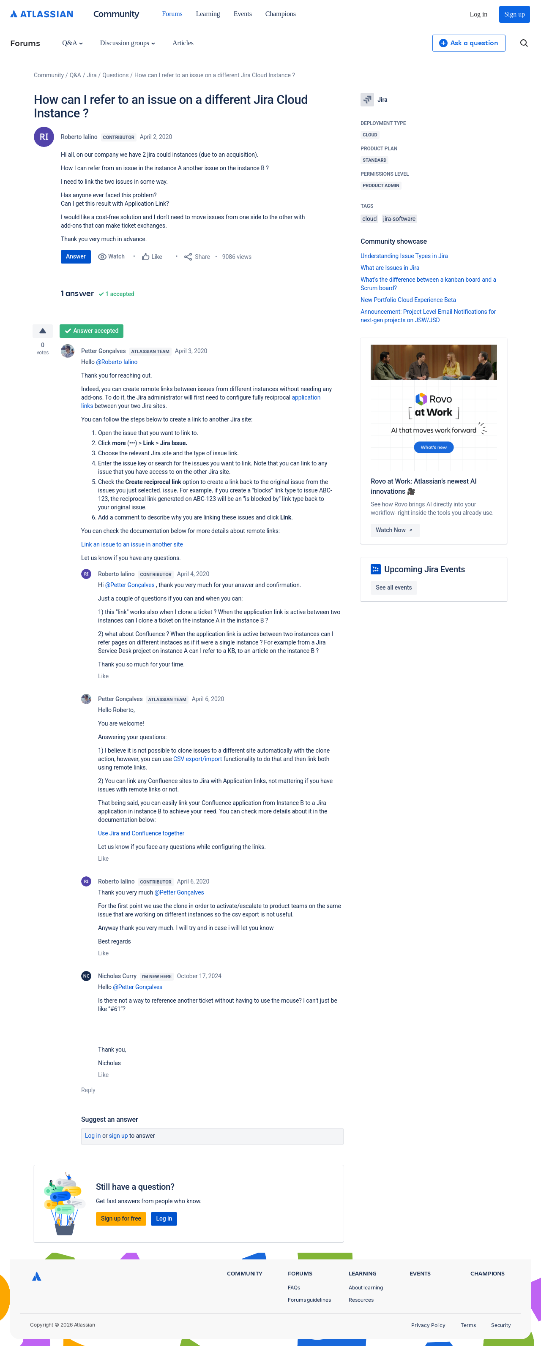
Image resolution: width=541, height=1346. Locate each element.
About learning (366, 1287)
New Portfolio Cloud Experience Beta (408, 299)
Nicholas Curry (117, 976)
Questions (115, 75)
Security (501, 1325)
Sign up (514, 14)
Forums (172, 13)
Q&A (72, 42)
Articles (183, 42)
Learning (208, 13)
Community (116, 13)
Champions (280, 13)
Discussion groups (127, 42)
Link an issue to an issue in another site (132, 544)
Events (243, 13)
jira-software (399, 218)
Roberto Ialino (79, 136)
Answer (76, 256)
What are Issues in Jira (390, 267)
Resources (361, 1300)
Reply (88, 1090)
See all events (394, 587)
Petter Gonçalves (103, 351)
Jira (92, 75)
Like (103, 676)
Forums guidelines (309, 1300)
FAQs (294, 1287)
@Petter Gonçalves (130, 585)
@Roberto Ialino (116, 362)
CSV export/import (197, 759)
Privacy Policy (428, 1325)
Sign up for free (121, 1218)
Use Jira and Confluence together (141, 833)
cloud (369, 218)
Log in (479, 14)
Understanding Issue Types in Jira (404, 256)
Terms (468, 1325)
